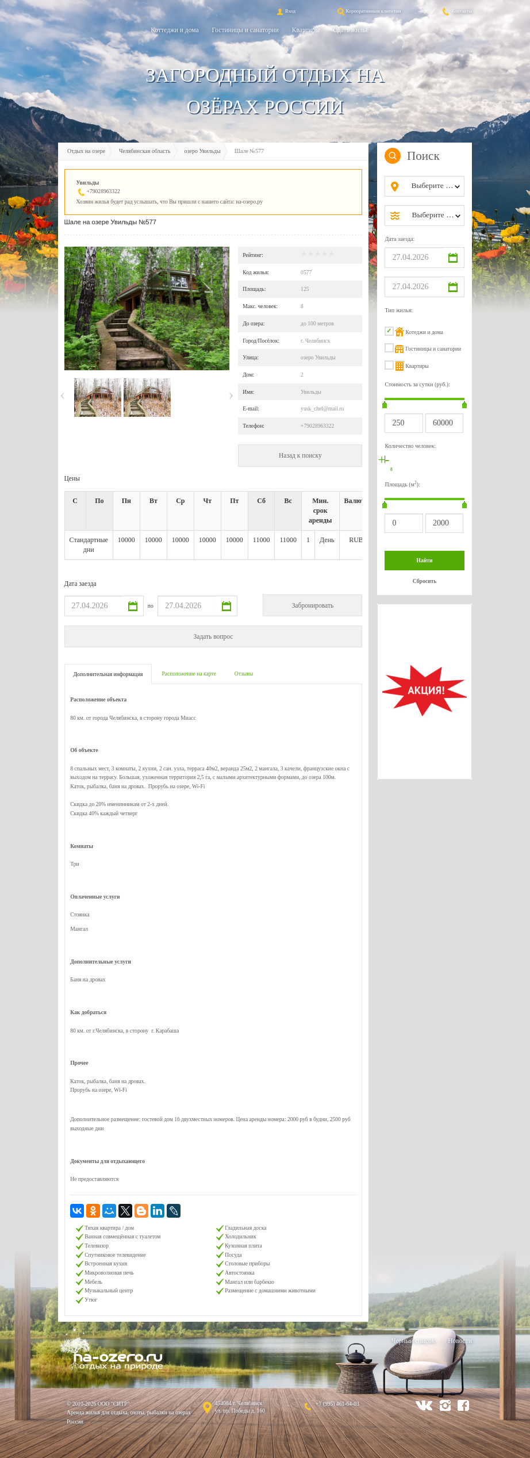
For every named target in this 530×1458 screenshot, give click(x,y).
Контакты (456, 11)
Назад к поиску (300, 455)
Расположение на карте (189, 673)
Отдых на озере (86, 151)
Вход (285, 11)
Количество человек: (410, 446)
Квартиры (306, 29)
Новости (460, 1340)
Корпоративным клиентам (368, 11)
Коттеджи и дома (174, 29)
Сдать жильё (350, 29)
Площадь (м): (402, 484)
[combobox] (433, 186)
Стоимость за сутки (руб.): (417, 384)
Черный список (413, 1340)
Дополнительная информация (108, 674)
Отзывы (244, 673)
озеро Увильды (203, 151)
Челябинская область (145, 151)
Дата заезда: (399, 239)
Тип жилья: (399, 310)
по (150, 606)
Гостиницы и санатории (245, 29)
